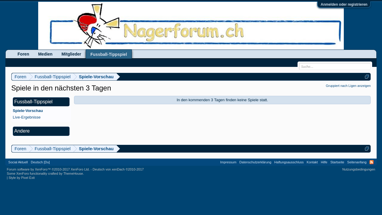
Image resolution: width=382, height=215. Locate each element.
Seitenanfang (356, 162)
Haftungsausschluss (289, 162)
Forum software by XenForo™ (48, 169)
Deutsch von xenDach (118, 169)
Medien (45, 54)
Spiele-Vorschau (28, 110)
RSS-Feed (371, 162)
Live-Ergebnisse (27, 117)
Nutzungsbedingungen (358, 169)
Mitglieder (71, 54)
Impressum (228, 162)
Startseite (337, 162)
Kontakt (312, 162)
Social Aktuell (18, 162)
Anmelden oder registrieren (344, 4)
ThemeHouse (73, 173)
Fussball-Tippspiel (108, 54)
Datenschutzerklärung (255, 162)
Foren (23, 54)
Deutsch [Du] (40, 162)
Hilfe (324, 162)
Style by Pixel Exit (22, 177)
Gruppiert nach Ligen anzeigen (348, 85)
